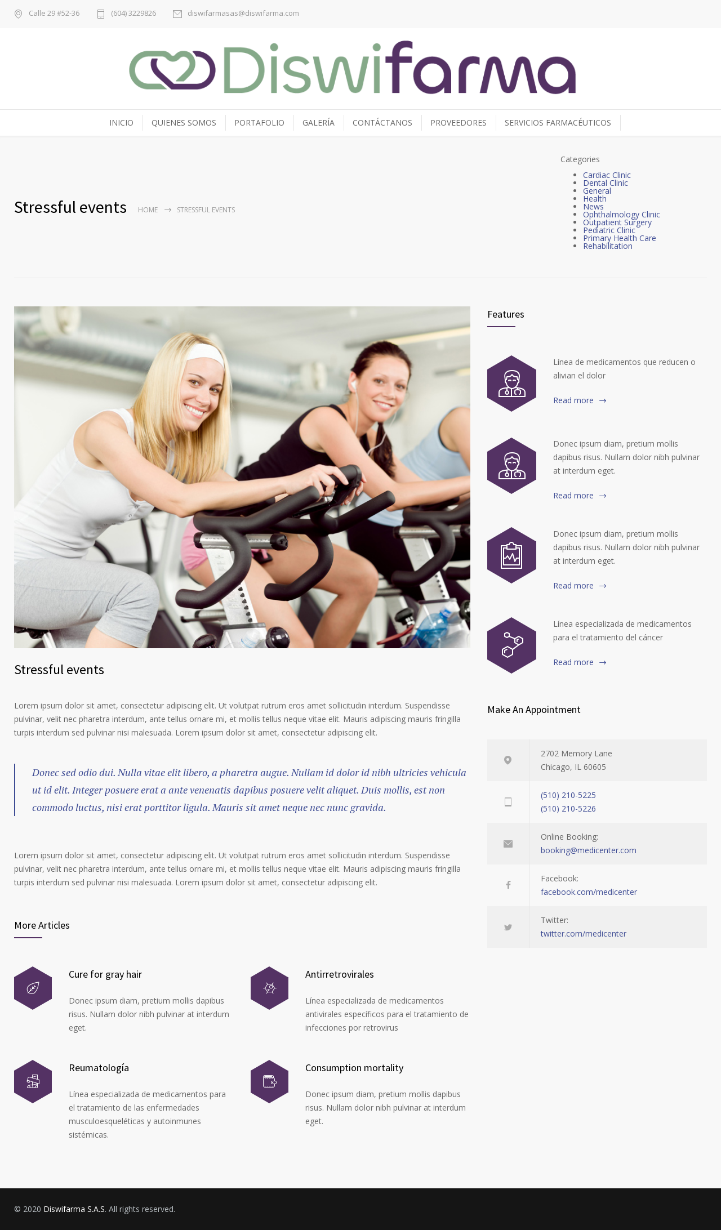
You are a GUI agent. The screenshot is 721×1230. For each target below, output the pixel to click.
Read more (573, 400)
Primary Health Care (619, 238)
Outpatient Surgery (617, 222)
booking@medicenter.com (589, 850)
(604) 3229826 (133, 14)
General (597, 190)
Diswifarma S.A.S (74, 1209)
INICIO (121, 122)
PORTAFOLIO (259, 122)
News (593, 206)
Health (595, 198)
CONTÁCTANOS (382, 122)
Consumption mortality (354, 1067)
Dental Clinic (605, 182)
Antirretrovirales (339, 974)
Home (148, 210)
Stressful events (59, 669)
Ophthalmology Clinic (621, 214)
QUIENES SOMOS (184, 122)
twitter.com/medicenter (583, 933)
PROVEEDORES (458, 122)
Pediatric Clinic (609, 230)
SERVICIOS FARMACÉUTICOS (558, 122)
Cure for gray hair (105, 974)
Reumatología (99, 1067)
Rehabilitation (608, 245)
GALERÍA (318, 122)
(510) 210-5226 (568, 808)
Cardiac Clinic (607, 175)
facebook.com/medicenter (589, 891)
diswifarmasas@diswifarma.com (243, 14)
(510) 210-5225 (568, 795)
